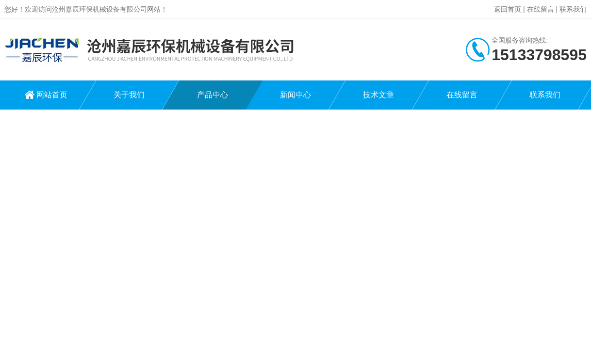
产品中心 (212, 95)
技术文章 (378, 95)
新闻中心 (295, 95)
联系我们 (573, 9)
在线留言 (540, 9)
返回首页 (507, 9)
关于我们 (129, 95)
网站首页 (51, 95)
